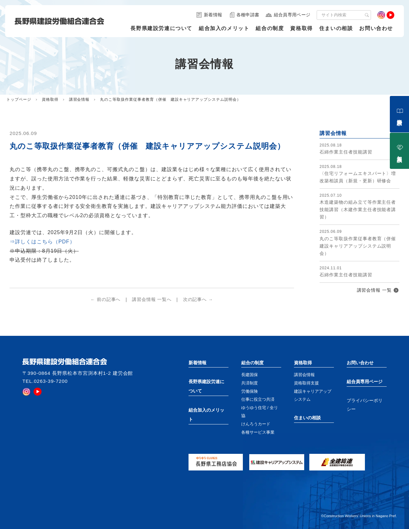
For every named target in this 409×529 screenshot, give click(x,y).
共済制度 (249, 383)
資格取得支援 (306, 383)
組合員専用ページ (364, 381)
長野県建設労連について (161, 28)
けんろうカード (255, 424)
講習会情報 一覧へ (152, 299)
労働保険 (249, 391)
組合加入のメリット (224, 28)
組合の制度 (270, 28)
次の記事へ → (198, 299)
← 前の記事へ (105, 299)
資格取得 (301, 28)
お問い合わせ (376, 28)
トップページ (18, 99)
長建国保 (249, 374)
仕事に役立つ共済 (257, 399)
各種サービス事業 (257, 432)
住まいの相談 (336, 28)
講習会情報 (79, 99)
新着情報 (197, 362)
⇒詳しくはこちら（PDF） (42, 241)
